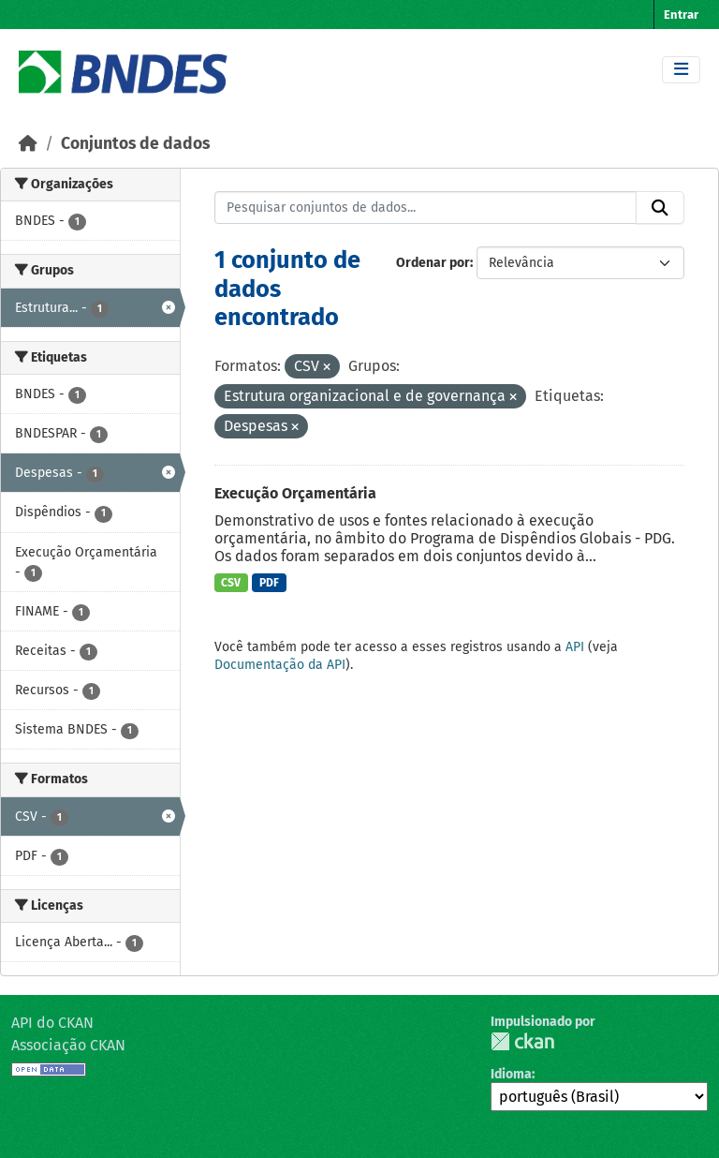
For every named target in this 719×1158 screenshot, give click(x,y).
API (574, 647)
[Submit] (660, 208)
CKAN (522, 1041)
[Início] (28, 144)
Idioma (511, 1074)
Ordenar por (433, 263)
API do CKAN (52, 1023)
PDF (269, 582)
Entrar (681, 14)
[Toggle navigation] (681, 69)
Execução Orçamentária (295, 493)
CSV (231, 582)
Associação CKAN (68, 1045)
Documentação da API (279, 665)
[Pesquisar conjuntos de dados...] (426, 208)
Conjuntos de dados (135, 144)
